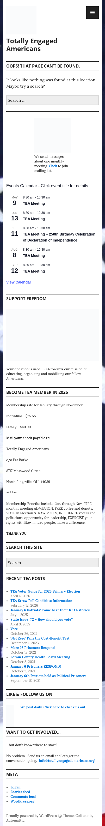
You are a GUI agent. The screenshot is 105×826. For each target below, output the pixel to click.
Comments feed (23, 796)
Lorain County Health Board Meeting (40, 657)
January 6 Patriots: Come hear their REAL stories (50, 610)
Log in (15, 787)
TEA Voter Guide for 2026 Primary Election (45, 591)
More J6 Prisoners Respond (32, 648)
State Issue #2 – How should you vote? (41, 619)
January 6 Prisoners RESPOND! (35, 666)
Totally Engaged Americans (31, 44)
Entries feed (20, 792)
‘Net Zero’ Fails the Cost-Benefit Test (40, 638)
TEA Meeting (34, 203)
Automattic (15, 820)
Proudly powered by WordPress (31, 815)
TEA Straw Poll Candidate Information (41, 601)
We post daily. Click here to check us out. (53, 707)
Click (53, 166)
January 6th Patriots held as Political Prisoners (48, 676)
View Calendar (18, 282)
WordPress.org (22, 801)
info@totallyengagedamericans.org (67, 760)
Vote (14, 629)
